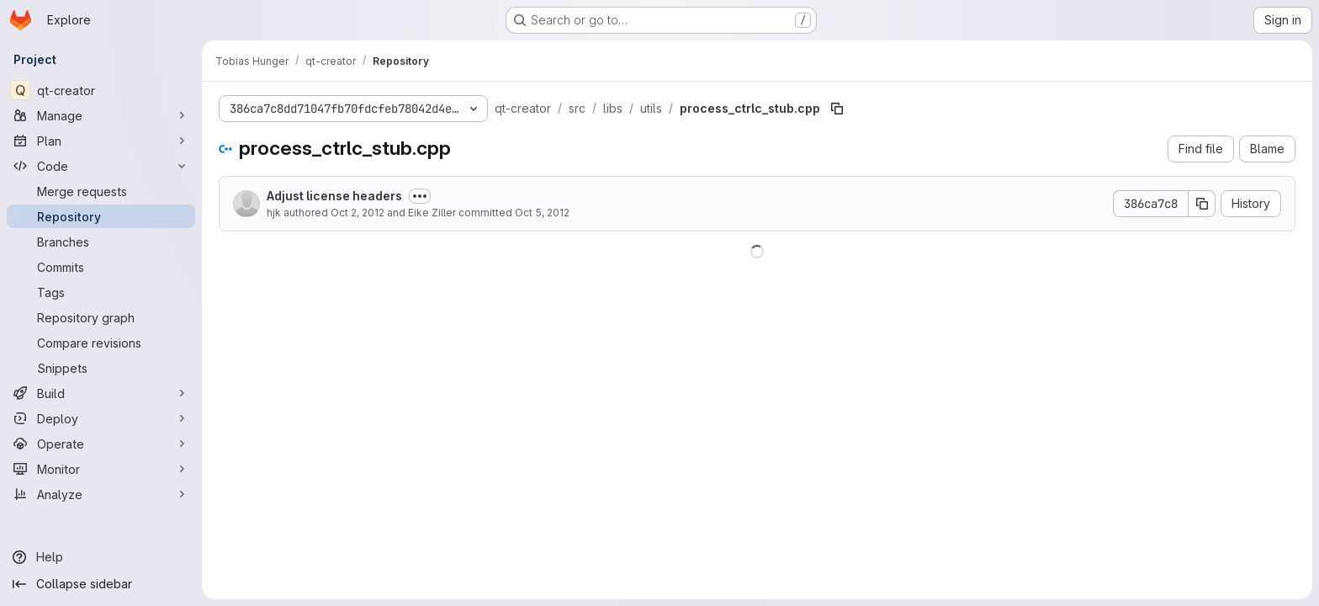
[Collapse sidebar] (101, 584)
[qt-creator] (101, 90)
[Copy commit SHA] (1202, 203)
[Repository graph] (101, 317)
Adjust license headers (334, 196)
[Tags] (101, 292)
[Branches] (101, 241)
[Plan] (101, 140)
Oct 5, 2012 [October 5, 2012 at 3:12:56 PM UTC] (542, 212)
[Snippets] (101, 368)
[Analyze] (101, 494)
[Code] (101, 166)
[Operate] (101, 443)
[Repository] (101, 216)
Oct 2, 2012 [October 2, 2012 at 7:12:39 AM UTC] (357, 212)
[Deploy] (101, 418)
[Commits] (101, 267)
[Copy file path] (837, 108)
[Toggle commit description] (420, 196)
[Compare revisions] (101, 342)
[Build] (101, 393)
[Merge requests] (101, 191)
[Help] (101, 557)
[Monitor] (101, 469)
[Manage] (101, 115)
